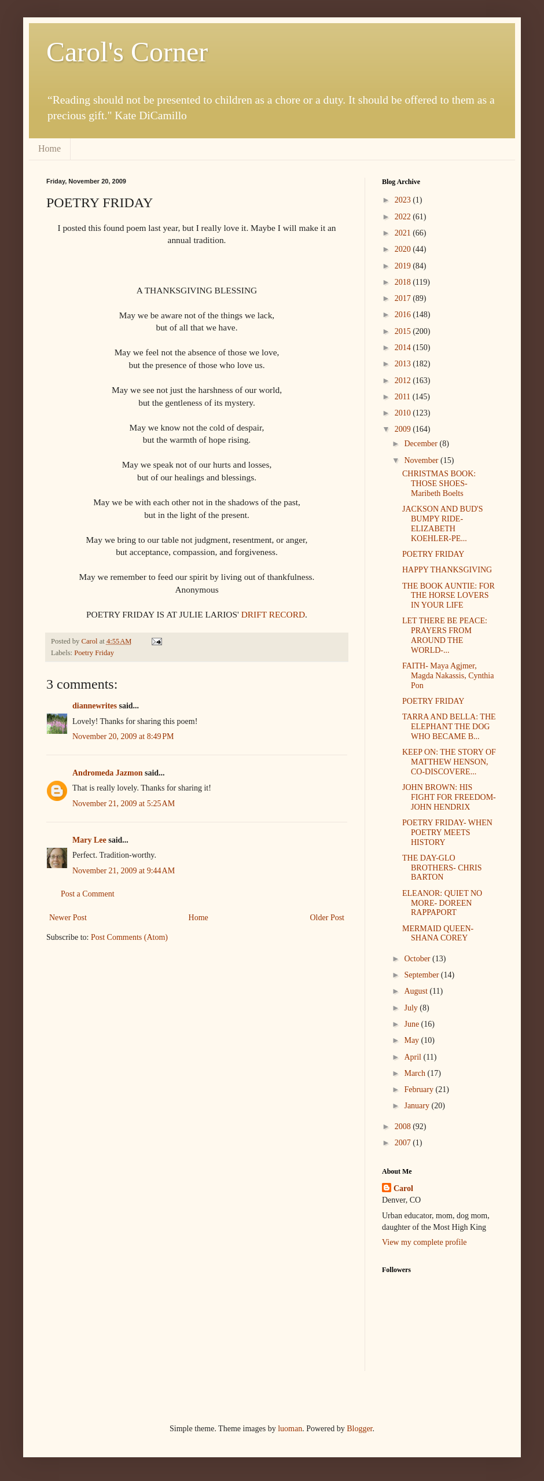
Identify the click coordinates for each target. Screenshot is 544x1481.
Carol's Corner (127, 51)
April (413, 1057)
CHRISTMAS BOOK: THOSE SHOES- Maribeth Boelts (439, 483)
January (417, 1105)
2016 (404, 314)
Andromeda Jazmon (107, 773)
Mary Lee (89, 840)
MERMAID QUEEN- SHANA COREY (437, 933)
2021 (404, 233)
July (412, 1008)
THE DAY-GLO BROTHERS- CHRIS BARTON (442, 868)
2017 (404, 298)
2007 (404, 1142)
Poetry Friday (94, 653)
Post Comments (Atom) (129, 937)
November (422, 460)
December (421, 443)
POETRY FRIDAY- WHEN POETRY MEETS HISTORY (447, 832)
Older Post (327, 917)
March (415, 1073)
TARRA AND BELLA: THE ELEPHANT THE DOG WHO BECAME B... (449, 726)
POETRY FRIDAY (433, 554)
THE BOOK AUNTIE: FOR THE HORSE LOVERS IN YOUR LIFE (448, 596)
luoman (290, 1428)
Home (49, 148)
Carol (403, 1188)
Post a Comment (88, 894)
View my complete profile (424, 1242)
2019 (404, 266)
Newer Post (68, 917)
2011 (404, 396)
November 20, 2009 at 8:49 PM (123, 736)
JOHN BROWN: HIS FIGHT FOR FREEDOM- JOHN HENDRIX (449, 797)
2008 (404, 1126)
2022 (404, 216)
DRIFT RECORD (273, 614)
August (416, 991)
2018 (404, 282)
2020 (404, 249)
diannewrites (94, 705)
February (419, 1089)
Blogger (359, 1428)
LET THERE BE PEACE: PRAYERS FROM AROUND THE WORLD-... (444, 635)
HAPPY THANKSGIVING (447, 569)
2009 (404, 429)
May (412, 1040)
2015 (404, 331)
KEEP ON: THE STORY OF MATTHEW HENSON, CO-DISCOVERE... (449, 762)
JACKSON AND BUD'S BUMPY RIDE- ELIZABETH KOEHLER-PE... (442, 523)
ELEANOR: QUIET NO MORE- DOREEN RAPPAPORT (442, 903)
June (412, 1024)
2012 (404, 380)
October (418, 958)
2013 (404, 363)
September (422, 975)
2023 (404, 200)
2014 (404, 347)
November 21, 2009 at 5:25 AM (123, 803)
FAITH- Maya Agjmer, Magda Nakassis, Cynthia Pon (448, 676)
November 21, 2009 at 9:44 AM (123, 870)
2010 (404, 413)
